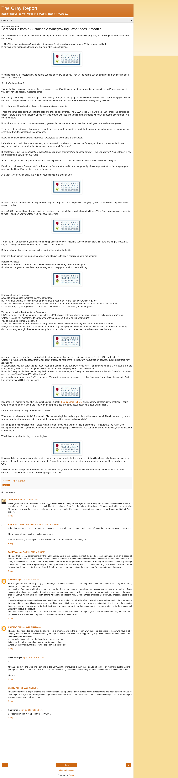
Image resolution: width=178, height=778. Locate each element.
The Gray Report (19, 8)
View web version (67, 770)
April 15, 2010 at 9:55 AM (34, 552)
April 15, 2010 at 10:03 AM (29, 580)
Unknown (12, 580)
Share (6, 485)
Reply (10, 516)
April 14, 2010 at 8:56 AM (48, 524)
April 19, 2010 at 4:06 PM (34, 657)
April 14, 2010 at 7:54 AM (29, 499)
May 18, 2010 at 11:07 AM (32, 710)
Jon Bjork (12, 499)
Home (67, 765)
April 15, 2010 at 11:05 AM (29, 627)
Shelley (11, 688)
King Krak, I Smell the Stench (22, 524)
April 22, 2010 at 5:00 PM (27, 688)
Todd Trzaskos (15, 552)
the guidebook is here (71, 402)
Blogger (72, 775)
